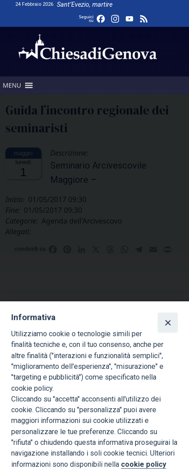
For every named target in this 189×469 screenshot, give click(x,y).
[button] (12, 85)
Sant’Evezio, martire (84, 4)
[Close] (167, 322)
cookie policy (143, 464)
